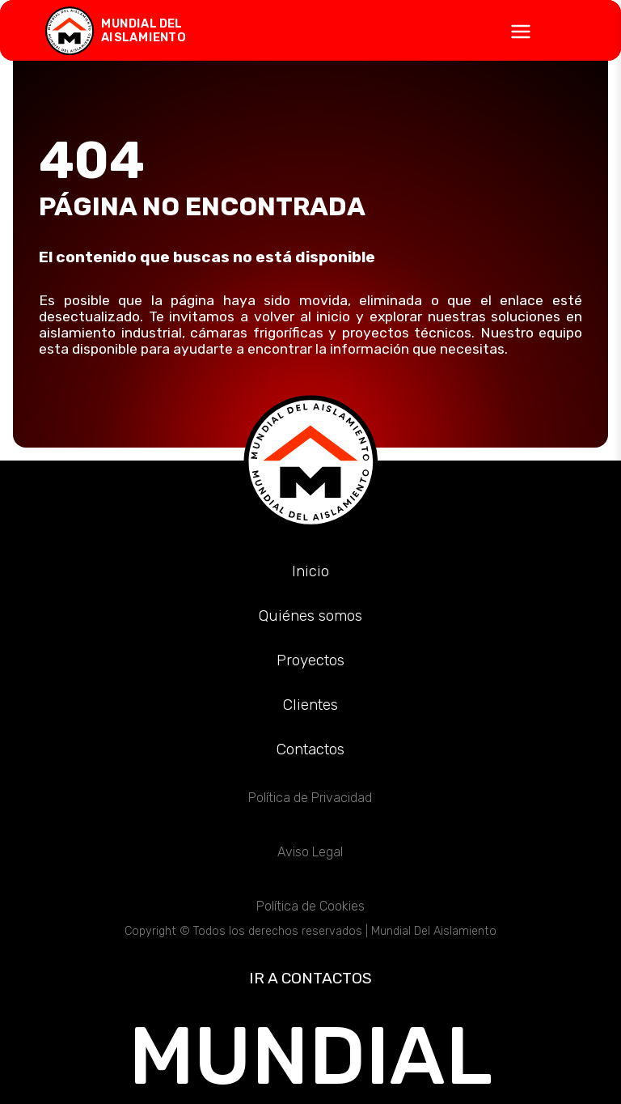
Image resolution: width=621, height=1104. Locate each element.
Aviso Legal (310, 852)
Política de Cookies (310, 906)
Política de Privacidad (310, 797)
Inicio (310, 571)
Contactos (310, 749)
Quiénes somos (310, 615)
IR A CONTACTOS (310, 978)
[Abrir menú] (311, 31)
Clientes (310, 704)
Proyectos (310, 660)
